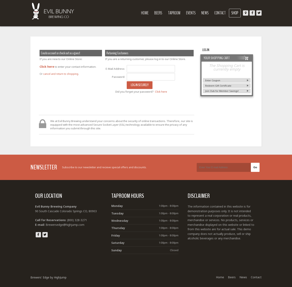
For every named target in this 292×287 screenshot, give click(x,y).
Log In (205, 50)
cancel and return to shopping (60, 74)
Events (191, 13)
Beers (158, 13)
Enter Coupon (212, 80)
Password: (118, 77)
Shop (234, 13)
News (205, 13)
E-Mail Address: (115, 69)
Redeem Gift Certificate (218, 85)
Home (145, 13)
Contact (220, 13)
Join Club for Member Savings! (222, 90)
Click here (47, 66)
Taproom (174, 13)
